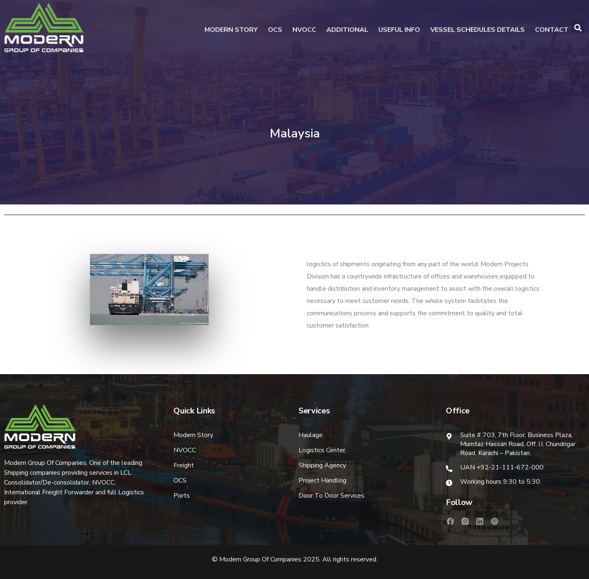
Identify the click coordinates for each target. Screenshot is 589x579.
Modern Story (231, 28)
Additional (347, 28)
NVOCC (304, 28)
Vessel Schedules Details (477, 28)
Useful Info (399, 28)
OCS (275, 28)
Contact (552, 28)
